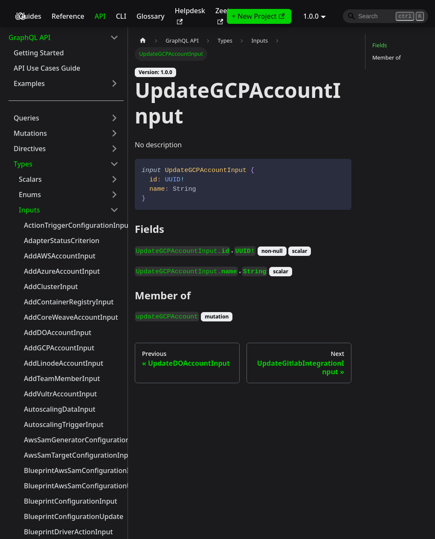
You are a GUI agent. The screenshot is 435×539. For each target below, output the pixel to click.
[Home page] (143, 40)
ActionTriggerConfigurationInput (74, 225)
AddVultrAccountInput (60, 394)
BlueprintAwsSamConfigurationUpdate (74, 485)
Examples (29, 83)
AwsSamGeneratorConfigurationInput (74, 439)
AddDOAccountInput (57, 332)
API (100, 16)
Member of (386, 57)
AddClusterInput (51, 286)
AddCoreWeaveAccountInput (71, 317)
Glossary (150, 16)
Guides (30, 16)
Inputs (29, 210)
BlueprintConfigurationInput (70, 501)
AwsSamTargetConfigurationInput (74, 455)
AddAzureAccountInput (62, 271)
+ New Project (258, 16)
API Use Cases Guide (47, 68)
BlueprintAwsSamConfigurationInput (74, 470)
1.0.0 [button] (311, 16)
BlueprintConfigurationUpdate (73, 516)
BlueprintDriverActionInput (68, 531)
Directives (30, 148)
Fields (379, 45)
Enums (30, 194)
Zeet (222, 15)
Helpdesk (190, 15)
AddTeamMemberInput (62, 378)
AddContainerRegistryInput (68, 302)
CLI (121, 16)
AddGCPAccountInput (59, 348)
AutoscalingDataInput (60, 409)
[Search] (385, 16)
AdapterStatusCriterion (61, 240)
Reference (68, 16)
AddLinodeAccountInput (63, 363)
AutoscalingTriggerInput (64, 424)
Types (23, 164)
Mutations (30, 133)
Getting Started (39, 52)
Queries (26, 118)
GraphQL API (29, 37)
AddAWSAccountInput (60, 256)
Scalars (30, 179)
